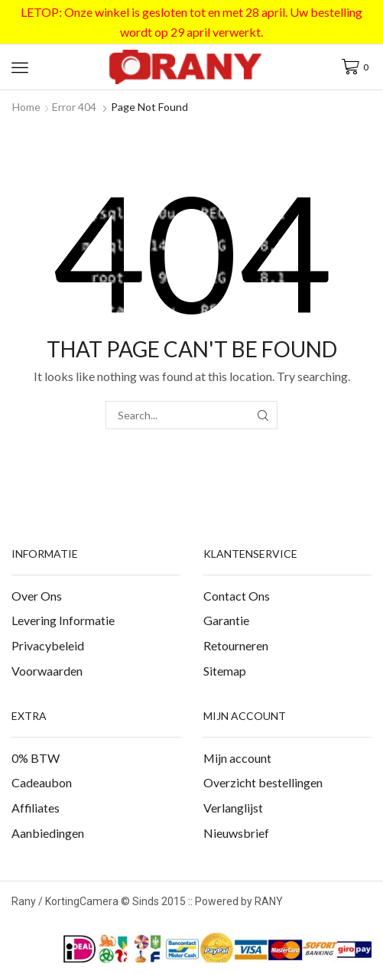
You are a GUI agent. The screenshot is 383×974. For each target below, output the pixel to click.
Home (26, 106)
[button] (19, 67)
